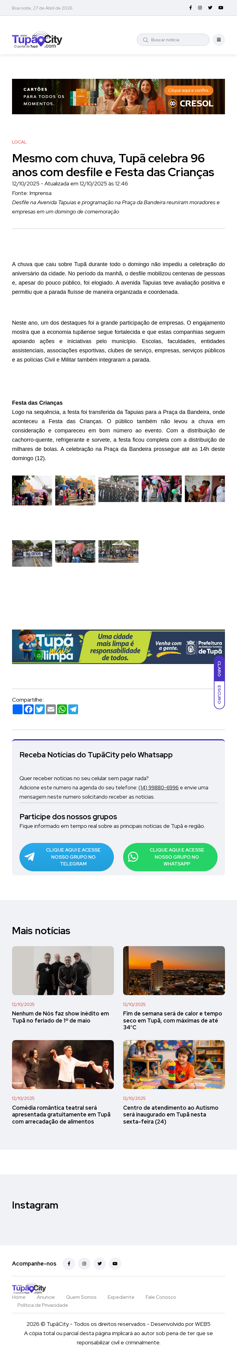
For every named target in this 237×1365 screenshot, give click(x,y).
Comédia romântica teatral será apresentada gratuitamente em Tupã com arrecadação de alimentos (61, 1120)
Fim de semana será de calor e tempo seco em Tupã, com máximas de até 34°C (172, 1026)
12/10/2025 (23, 1010)
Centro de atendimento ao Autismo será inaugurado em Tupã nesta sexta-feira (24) (170, 1120)
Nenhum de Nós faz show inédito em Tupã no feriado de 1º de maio (60, 1023)
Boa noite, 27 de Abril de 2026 (42, 8)
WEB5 (202, 1329)
